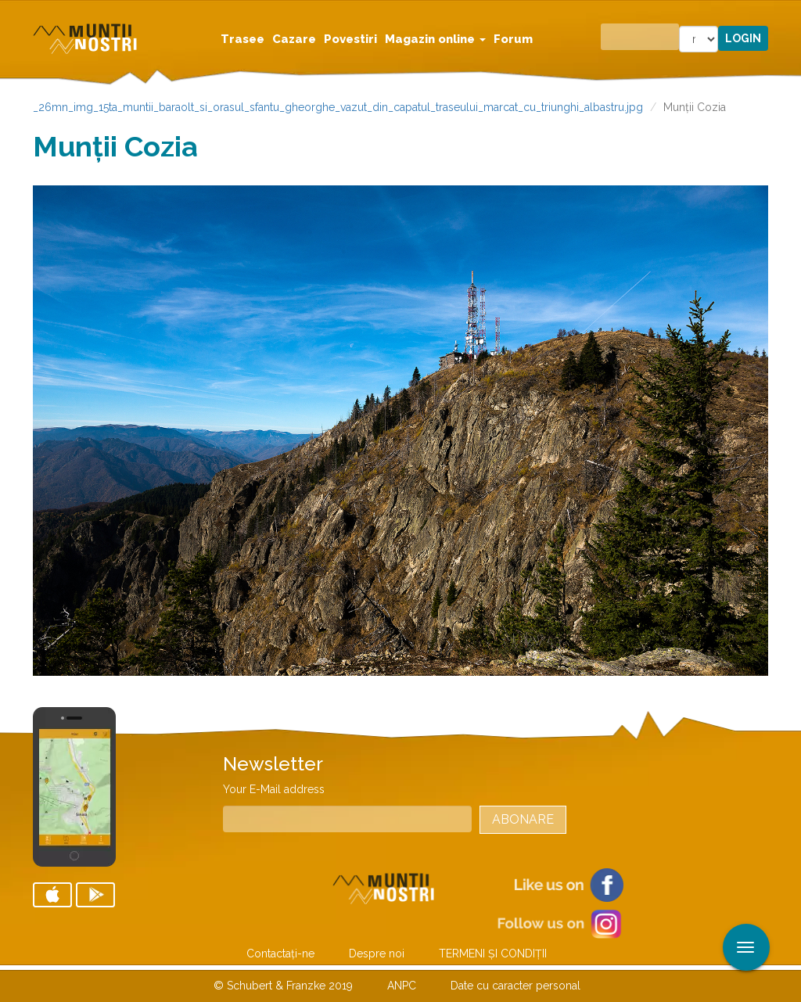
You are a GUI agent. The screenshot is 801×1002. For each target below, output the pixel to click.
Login (743, 38)
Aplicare (789, 14)
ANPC (401, 985)
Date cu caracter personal (515, 985)
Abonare (523, 819)
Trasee (242, 39)
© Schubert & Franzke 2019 (283, 985)
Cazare (294, 39)
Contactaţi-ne (280, 953)
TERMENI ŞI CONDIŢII (493, 953)
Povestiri (350, 39)
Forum (513, 39)
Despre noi (376, 953)
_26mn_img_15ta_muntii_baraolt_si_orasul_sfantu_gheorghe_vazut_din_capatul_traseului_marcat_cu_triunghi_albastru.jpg (338, 107)
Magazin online (435, 39)
